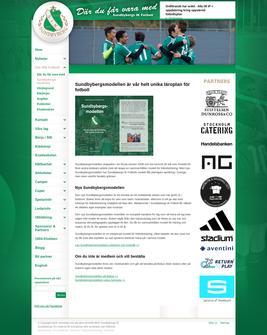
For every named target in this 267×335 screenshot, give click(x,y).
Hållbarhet (43, 164)
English (41, 265)
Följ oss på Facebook (48, 306)
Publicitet (43, 104)
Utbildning (43, 217)
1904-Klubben (46, 239)
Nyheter (41, 58)
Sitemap (224, 322)
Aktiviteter (43, 173)
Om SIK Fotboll (47, 67)
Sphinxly (74, 330)
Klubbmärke (45, 109)
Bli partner (43, 256)
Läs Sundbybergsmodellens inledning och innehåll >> (107, 245)
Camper (41, 182)
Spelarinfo (43, 199)
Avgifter (42, 98)
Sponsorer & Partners (45, 228)
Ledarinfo (42, 208)
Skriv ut (213, 322)
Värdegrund (45, 88)
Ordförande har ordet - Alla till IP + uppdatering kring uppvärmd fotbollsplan (192, 12)
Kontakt (41, 120)
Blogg (40, 248)
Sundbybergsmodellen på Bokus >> (96, 276)
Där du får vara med (51, 74)
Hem (38, 49)
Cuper (40, 191)
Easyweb (109, 330)
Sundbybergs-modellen (47, 81)
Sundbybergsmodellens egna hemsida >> (100, 280)
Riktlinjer (43, 93)
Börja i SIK (43, 137)
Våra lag (41, 128)
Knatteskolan (45, 155)
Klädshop (42, 146)
